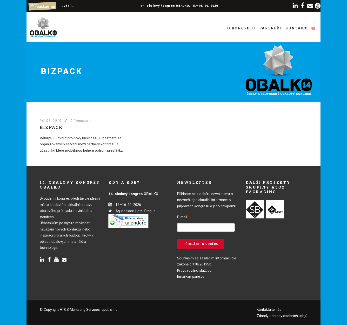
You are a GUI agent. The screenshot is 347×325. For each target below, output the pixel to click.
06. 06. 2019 (50, 121)
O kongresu (241, 28)
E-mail (183, 217)
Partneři (270, 28)
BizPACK (51, 127)
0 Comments (81, 121)
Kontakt (296, 28)
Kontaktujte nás (269, 309)
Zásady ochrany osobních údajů (282, 316)
